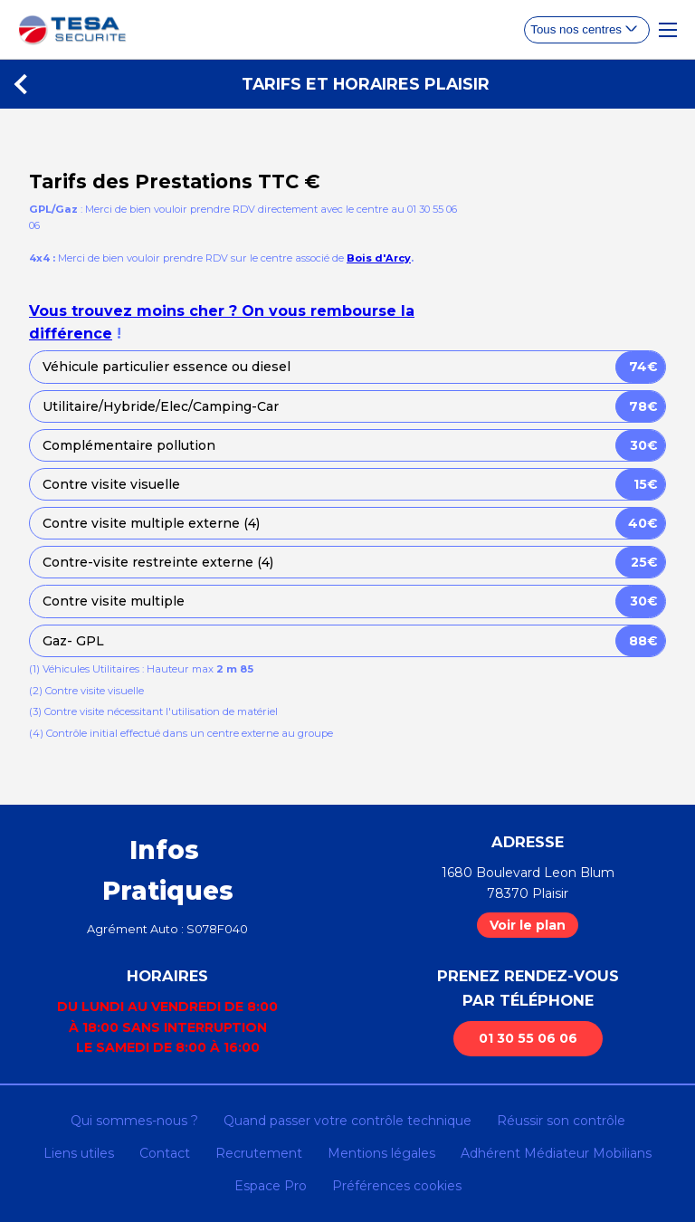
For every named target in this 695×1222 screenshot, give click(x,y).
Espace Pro (270, 1186)
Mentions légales (381, 1153)
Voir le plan (528, 925)
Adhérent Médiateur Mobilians (556, 1153)
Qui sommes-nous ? (134, 1120)
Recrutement (258, 1153)
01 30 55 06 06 (528, 1038)
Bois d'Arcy (379, 258)
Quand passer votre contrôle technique (347, 1120)
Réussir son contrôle (561, 1120)
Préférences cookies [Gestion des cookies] (397, 1186)
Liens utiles (78, 1153)
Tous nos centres (576, 29)
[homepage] (72, 30)
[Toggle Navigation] (668, 30)
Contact (164, 1153)
